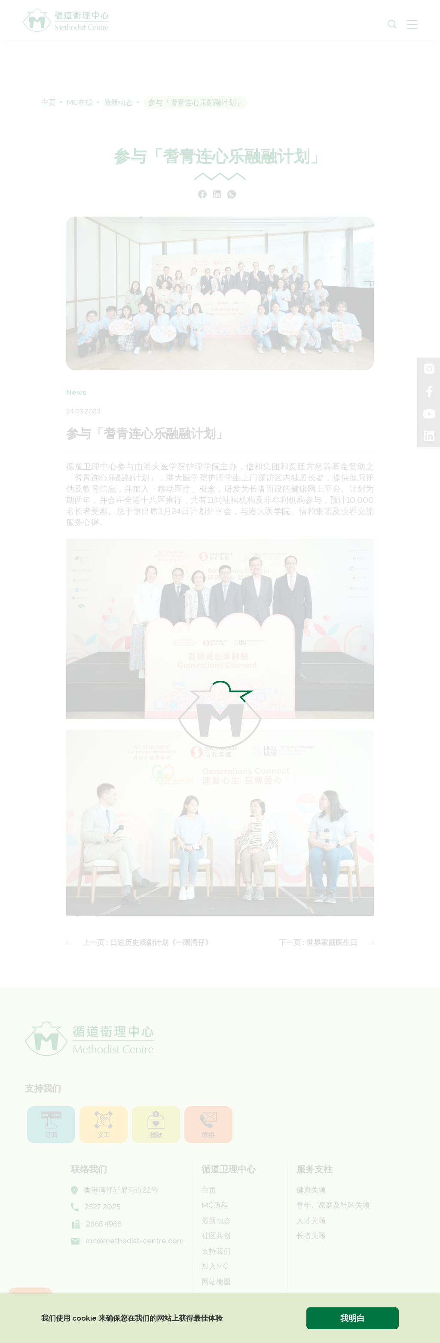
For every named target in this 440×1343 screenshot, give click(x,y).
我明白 (352, 1318)
